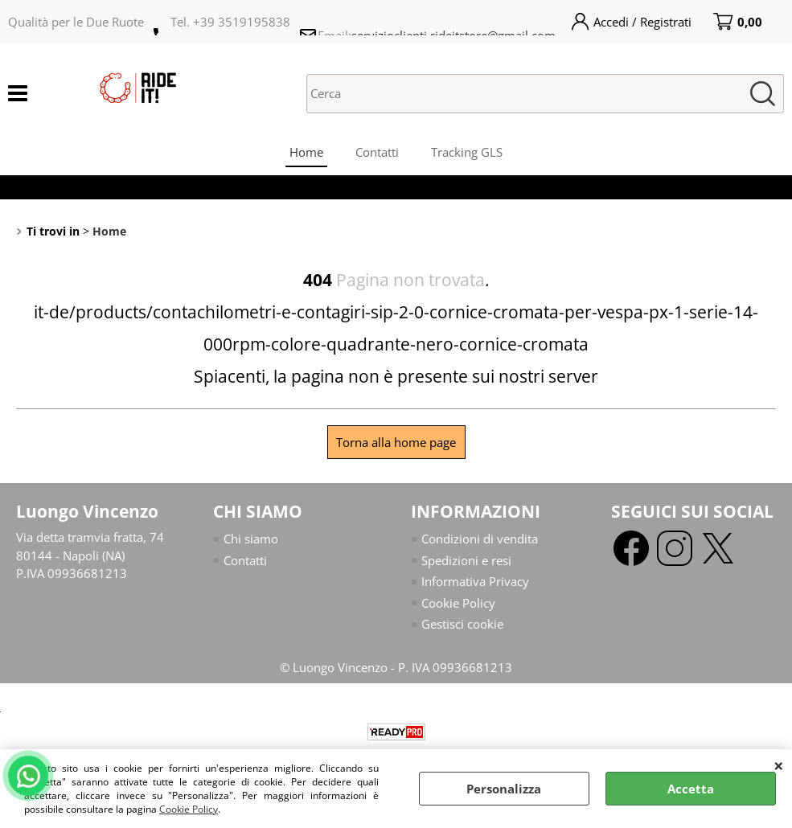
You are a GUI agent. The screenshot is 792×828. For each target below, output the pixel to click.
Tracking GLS (467, 152)
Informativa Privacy (475, 581)
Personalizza (503, 789)
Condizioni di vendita (479, 539)
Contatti (377, 152)
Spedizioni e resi (466, 560)
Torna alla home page (396, 442)
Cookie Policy (188, 809)
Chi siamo (251, 539)
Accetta (690, 789)
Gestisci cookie (462, 624)
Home (306, 152)
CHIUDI (779, 765)
